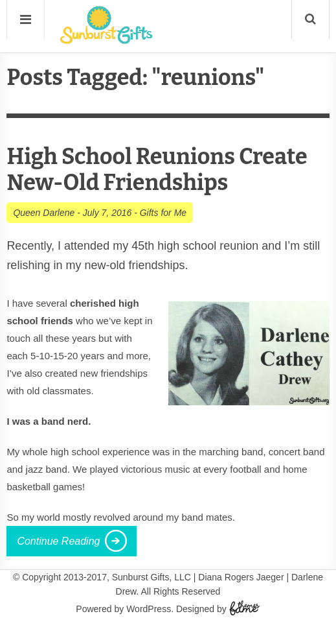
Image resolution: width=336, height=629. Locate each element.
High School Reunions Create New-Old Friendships (156, 169)
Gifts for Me (163, 213)
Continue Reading (58, 541)
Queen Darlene (43, 213)
